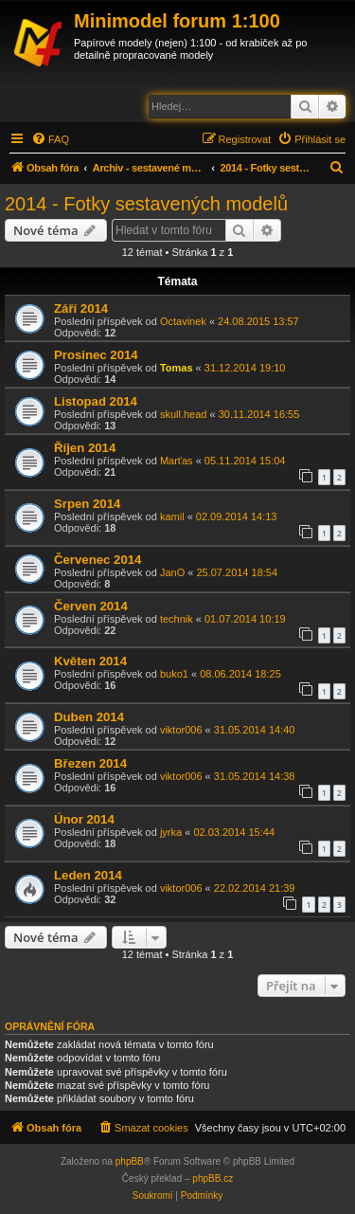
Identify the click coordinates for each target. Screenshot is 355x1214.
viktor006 (181, 729)
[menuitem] (50, 139)
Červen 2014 (91, 606)
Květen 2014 (90, 661)
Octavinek (183, 321)
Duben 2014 (89, 717)
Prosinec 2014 (96, 355)
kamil (172, 516)
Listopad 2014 (95, 401)
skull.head (183, 414)
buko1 (174, 673)
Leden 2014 (88, 875)
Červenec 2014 (97, 560)
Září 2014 (81, 308)
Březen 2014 (90, 763)
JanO (172, 572)
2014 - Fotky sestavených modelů (146, 203)
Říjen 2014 (84, 448)
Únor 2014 (84, 819)
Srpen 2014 (87, 504)
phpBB (129, 1161)
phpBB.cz (212, 1178)
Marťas (176, 460)
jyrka (171, 832)
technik (176, 619)
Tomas (176, 367)
